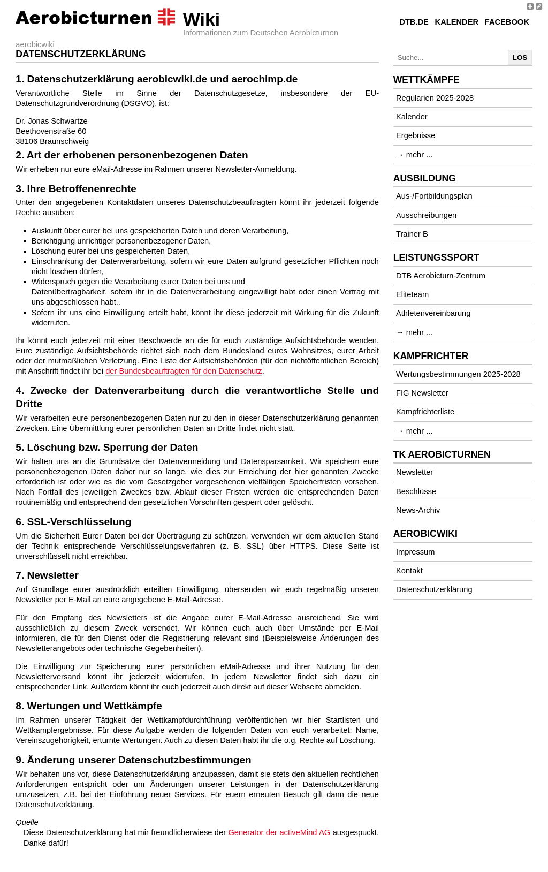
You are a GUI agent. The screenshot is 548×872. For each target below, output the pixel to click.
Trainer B (412, 234)
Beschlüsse (416, 491)
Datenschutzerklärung (434, 589)
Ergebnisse (415, 135)
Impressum (415, 552)
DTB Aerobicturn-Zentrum (440, 275)
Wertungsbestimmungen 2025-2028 (458, 374)
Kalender (456, 22)
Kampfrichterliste (425, 411)
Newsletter (414, 472)
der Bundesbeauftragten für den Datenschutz (183, 371)
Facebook (507, 22)
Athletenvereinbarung (433, 313)
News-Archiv (418, 510)
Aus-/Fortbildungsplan (434, 196)
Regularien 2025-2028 (435, 98)
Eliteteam (412, 294)
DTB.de (414, 22)
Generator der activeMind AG (279, 832)
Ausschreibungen (426, 215)
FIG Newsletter (422, 393)
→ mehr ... (414, 154)
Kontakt (409, 570)
